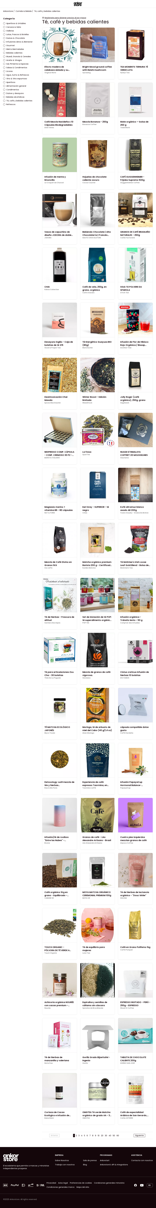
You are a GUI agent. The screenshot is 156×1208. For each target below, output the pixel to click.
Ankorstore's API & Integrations (114, 1164)
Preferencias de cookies (81, 1183)
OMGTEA (86, 1118)
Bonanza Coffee (89, 124)
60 (118, 1135)
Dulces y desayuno (13, 93)
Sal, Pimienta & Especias (15, 64)
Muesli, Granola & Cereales (17, 56)
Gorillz (85, 1063)
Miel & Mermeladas (13, 49)
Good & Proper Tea (52, 348)
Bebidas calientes (12, 53)
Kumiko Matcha (89, 568)
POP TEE (85, 623)
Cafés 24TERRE (126, 1118)
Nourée (47, 1008)
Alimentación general (14, 86)
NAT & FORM (49, 513)
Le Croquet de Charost (54, 183)
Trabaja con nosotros (65, 1164)
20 (102, 1135)
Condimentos (11, 90)
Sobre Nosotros (62, 1160)
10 (98, 1135)
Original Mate (50, 73)
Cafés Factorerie (127, 238)
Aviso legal (63, 1183)
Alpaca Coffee (126, 843)
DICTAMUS (124, 678)
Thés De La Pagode (52, 678)
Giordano (86, 678)
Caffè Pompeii (126, 950)
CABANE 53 (49, 898)
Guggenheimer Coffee (130, 183)
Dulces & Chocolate (14, 38)
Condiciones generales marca (60, 1187)
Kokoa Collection (51, 289)
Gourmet (9, 45)
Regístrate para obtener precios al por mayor (65, 17)
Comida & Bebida (24, 11)
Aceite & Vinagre (12, 60)
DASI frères (49, 128)
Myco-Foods (49, 733)
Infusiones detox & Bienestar (18, 42)
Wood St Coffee (127, 1008)
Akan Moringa (88, 733)
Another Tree (125, 348)
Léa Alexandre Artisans (92, 843)
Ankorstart (104, 1160)
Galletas (8, 31)
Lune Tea (86, 953)
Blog (85, 1164)
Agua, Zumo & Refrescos (16, 75)
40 (110, 1135)
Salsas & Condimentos (15, 68)
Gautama (124, 458)
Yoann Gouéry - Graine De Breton (134, 513)
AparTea (86, 455)
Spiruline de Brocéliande (92, 1008)
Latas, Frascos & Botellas (16, 34)
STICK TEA (124, 293)
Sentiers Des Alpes (52, 623)
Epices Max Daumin (52, 403)
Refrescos (9, 104)
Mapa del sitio (82, 1187)
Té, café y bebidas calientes (17, 101)
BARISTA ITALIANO (52, 458)
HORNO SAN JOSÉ (127, 1063)
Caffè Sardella (126, 733)
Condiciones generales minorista (109, 1183)
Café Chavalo (88, 293)
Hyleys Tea (124, 73)
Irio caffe (48, 568)
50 (114, 1135)
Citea (84, 513)
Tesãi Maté (125, 128)
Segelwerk (124, 403)
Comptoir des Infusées (130, 623)
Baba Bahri (49, 1118)
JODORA (47, 238)
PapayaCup (125, 788)
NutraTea (48, 1063)
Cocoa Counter (88, 183)
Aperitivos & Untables (14, 23)
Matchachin (87, 348)
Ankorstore (8, 11)
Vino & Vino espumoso (15, 79)
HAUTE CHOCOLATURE (91, 238)
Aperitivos (9, 82)
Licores (8, 71)
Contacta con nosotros (142, 1160)
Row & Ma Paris (50, 788)
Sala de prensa (90, 1160)
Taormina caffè (89, 788)
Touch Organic (50, 953)
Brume (47, 843)
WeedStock (87, 403)
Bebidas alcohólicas (13, 97)
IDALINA (123, 898)
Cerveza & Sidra (12, 27)
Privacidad (51, 1183)
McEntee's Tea (126, 568)
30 (106, 1135)
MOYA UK (86, 898)
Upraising (86, 73)
